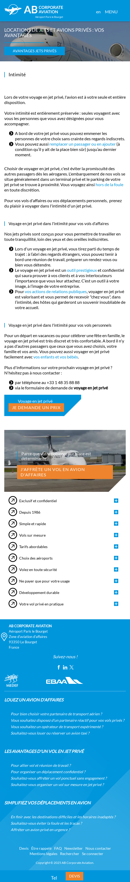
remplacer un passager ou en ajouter (82, 144)
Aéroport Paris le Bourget (28, 631)
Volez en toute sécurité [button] (38, 570)
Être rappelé (41, 848)
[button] (122, 11)
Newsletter (73, 848)
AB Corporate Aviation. (78, 862)
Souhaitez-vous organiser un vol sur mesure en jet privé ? (57, 785)
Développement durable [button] (39, 592)
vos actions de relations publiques (56, 291)
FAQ (58, 848)
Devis (74, 876)
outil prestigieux (82, 270)
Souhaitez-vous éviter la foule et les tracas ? (46, 823)
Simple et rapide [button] (32, 524)
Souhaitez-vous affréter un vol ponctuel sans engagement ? (59, 778)
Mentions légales (43, 854)
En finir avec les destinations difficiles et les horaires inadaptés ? (63, 817)
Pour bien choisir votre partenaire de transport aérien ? (56, 714)
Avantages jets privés (34, 51)
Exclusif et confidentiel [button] (38, 501)
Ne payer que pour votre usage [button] (44, 581)
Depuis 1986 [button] (29, 512)
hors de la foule (109, 184)
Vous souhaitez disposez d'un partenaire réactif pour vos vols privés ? (67, 720)
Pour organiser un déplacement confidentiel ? (48, 772)
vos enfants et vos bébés (55, 356)
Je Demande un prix (36, 407)
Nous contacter (98, 848)
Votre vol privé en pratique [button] (41, 604)
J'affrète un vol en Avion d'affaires (53, 472)
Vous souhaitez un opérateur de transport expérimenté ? (57, 727)
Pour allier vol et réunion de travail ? (41, 765)
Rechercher (69, 854)
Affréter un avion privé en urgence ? (40, 830)
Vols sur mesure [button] (32, 535)
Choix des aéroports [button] (36, 558)
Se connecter (92, 854)
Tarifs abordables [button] (33, 547)
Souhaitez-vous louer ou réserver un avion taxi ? (50, 733)
